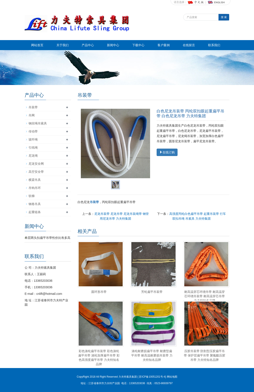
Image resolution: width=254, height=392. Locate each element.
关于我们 (62, 45)
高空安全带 (36, 171)
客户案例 (163, 45)
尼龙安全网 (36, 163)
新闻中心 (113, 45)
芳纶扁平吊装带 (152, 292)
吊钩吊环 (35, 188)
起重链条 (35, 212)
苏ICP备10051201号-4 (151, 376)
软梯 (32, 196)
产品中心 (88, 45)
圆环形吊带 (99, 292)
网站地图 (172, 376)
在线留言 (189, 45)
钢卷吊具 (35, 204)
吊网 (32, 115)
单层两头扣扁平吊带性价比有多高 (47, 237)
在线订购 (167, 152)
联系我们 (214, 45)
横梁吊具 (35, 180)
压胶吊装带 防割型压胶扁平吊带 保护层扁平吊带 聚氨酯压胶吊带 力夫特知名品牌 (204, 355)
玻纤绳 (33, 139)
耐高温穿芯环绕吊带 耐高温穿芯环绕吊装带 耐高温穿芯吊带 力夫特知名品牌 (204, 296)
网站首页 (37, 45)
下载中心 (138, 45)
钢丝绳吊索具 (38, 123)
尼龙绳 (33, 155)
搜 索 (224, 17)
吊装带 (33, 107)
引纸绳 (33, 147)
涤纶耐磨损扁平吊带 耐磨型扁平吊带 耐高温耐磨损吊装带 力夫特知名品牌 (152, 355)
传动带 (33, 131)
